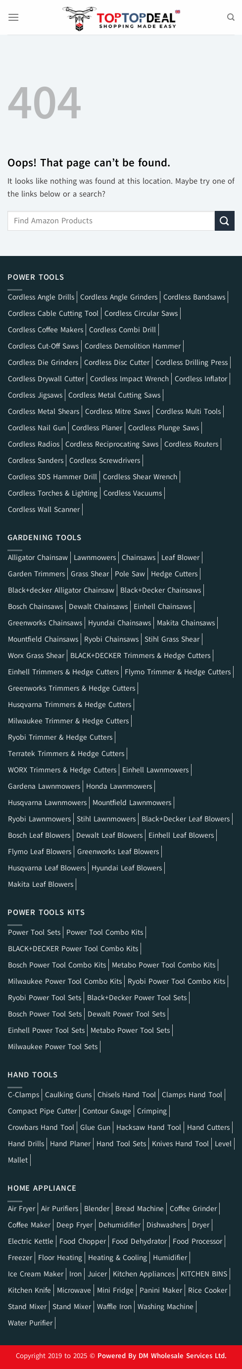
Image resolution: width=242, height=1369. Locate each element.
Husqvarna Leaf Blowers (47, 868)
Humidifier (170, 1258)
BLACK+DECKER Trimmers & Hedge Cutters (140, 655)
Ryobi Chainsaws (111, 639)
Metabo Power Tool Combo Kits (163, 965)
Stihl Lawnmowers (106, 819)
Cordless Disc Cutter (116, 362)
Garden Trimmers (36, 574)
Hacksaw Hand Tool (148, 1127)
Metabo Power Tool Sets (130, 1030)
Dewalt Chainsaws (98, 606)
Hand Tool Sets (121, 1144)
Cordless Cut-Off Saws (43, 346)
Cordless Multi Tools (188, 411)
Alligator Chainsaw (38, 557)
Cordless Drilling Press (191, 362)
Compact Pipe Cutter (42, 1111)
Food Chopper (82, 1241)
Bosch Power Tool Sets (45, 1014)
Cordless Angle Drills (41, 297)
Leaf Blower (180, 557)
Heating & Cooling (117, 1258)
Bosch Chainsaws (35, 606)
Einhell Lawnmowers (155, 770)
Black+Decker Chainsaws (160, 590)
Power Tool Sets (34, 932)
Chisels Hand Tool (126, 1095)
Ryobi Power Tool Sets (44, 998)
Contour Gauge (107, 1111)
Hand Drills (26, 1144)
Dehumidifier (119, 1225)
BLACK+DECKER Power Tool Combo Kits (73, 949)
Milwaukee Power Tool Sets (52, 1047)
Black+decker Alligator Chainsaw (61, 590)
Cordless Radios (33, 444)
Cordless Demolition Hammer (133, 346)
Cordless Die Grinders (43, 362)
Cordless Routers (191, 444)
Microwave (74, 1290)
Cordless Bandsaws (194, 297)
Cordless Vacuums (132, 493)
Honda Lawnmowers (119, 786)
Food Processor (197, 1241)
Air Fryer (21, 1209)
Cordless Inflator (201, 379)
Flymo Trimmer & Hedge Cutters (178, 672)
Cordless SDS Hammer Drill (52, 477)
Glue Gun (95, 1127)
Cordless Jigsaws (35, 395)
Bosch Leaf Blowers (39, 835)
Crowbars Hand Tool (41, 1127)
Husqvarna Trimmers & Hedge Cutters (69, 705)
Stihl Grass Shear (172, 639)
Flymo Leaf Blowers (39, 852)
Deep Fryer (74, 1225)
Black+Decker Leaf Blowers (186, 819)
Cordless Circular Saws (141, 313)
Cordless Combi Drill (122, 330)
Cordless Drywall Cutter (46, 379)
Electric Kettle (30, 1241)
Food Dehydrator (139, 1241)
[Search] (231, 17)
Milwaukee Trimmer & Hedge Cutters (68, 721)
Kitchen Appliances (144, 1274)
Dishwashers (166, 1225)
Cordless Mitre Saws (117, 411)
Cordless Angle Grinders (118, 297)
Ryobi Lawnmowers (39, 819)
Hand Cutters (208, 1127)
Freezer (20, 1258)
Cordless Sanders (35, 460)
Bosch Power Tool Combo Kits (57, 965)
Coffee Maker (29, 1225)
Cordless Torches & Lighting (52, 493)
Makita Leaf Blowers (40, 884)
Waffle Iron (114, 1307)
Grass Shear (90, 574)
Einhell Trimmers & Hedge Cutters (63, 672)
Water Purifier (30, 1323)
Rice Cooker (207, 1290)
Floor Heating (60, 1258)
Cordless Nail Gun (37, 428)
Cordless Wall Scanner (44, 509)
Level (223, 1144)
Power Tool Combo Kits (104, 932)
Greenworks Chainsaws (45, 623)
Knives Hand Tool (180, 1144)
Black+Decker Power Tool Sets (137, 998)
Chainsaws (138, 557)
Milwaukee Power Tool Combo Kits (65, 981)
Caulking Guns (68, 1095)
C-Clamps (23, 1095)
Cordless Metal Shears (43, 411)
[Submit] (225, 220)
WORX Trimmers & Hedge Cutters (62, 770)
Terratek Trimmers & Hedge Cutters (66, 754)
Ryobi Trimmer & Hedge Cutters (60, 737)
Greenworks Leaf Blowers (118, 852)
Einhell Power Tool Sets (46, 1030)
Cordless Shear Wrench (140, 477)
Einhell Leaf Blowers (181, 835)
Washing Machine (166, 1307)
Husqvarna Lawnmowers (47, 803)
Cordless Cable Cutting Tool (53, 313)
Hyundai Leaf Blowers (127, 868)
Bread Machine (139, 1209)
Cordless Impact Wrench (129, 379)
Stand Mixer (27, 1307)
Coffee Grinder (193, 1209)
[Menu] (13, 17)
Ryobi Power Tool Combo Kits (176, 981)
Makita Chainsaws (186, 623)
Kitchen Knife (29, 1290)
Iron (75, 1274)
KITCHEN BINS (204, 1274)
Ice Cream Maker (35, 1274)
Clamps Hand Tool (192, 1095)
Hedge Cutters (174, 574)
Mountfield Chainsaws (43, 639)
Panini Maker (161, 1290)
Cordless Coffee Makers (45, 330)
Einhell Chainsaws (163, 606)
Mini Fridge (115, 1290)
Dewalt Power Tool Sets (126, 1014)
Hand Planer (70, 1144)
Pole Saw (130, 574)
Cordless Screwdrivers (104, 460)
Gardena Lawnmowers (44, 786)
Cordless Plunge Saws (163, 428)
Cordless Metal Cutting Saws (114, 395)
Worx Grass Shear (36, 655)
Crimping (152, 1111)
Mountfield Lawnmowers (132, 803)
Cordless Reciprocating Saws (111, 444)
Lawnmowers (95, 557)
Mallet (18, 1160)
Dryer (200, 1225)
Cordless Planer (97, 428)
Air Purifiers (59, 1209)
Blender (96, 1209)
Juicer (97, 1274)
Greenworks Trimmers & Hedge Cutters (71, 688)
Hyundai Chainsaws (119, 623)
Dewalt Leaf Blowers (109, 835)
